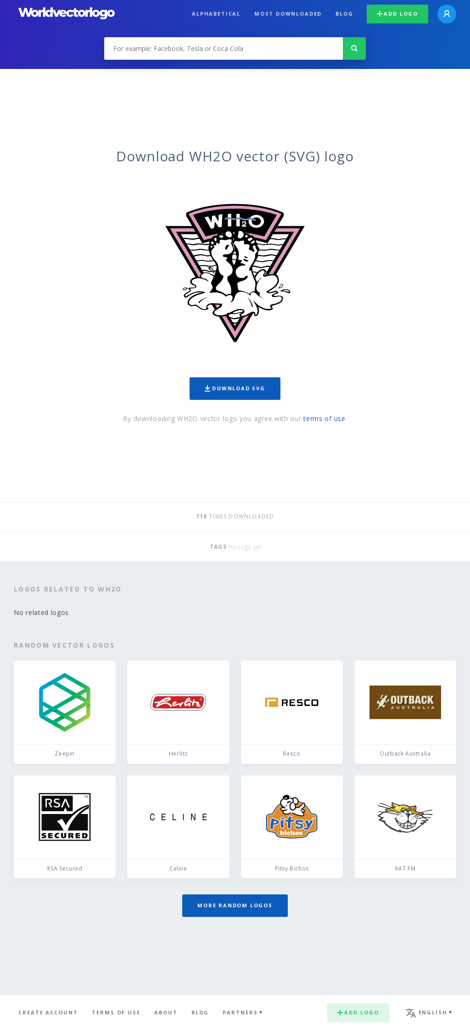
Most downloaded (288, 13)
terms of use (324, 418)
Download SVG (235, 388)
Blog (344, 13)
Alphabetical (216, 13)
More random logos (235, 905)
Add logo (397, 13)
